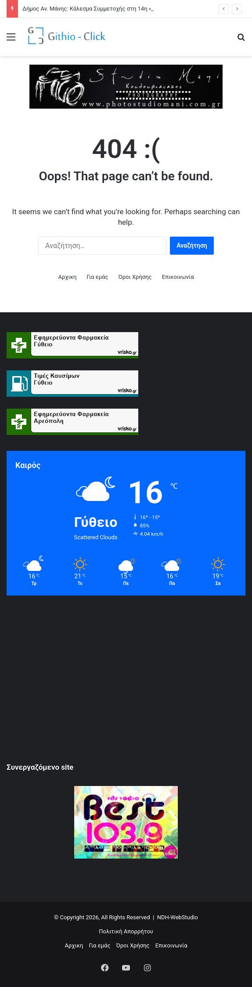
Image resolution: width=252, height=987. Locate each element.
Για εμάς (97, 277)
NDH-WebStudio (177, 917)
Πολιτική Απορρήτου (126, 931)
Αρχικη (67, 277)
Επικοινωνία (178, 277)
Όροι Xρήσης (135, 277)
